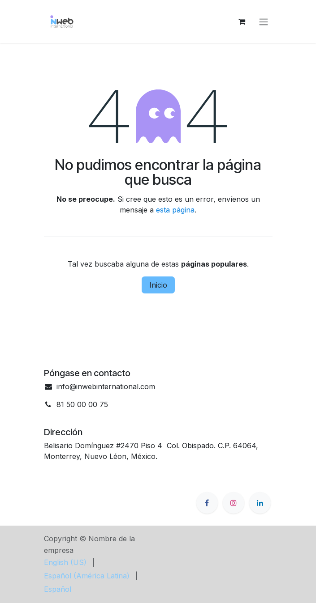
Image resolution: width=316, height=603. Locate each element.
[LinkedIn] (260, 503)
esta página (175, 209)
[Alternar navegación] (264, 21)
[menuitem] (65, 562)
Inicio (158, 284)
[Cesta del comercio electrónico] (242, 21)
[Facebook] (207, 503)
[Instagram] (233, 503)
